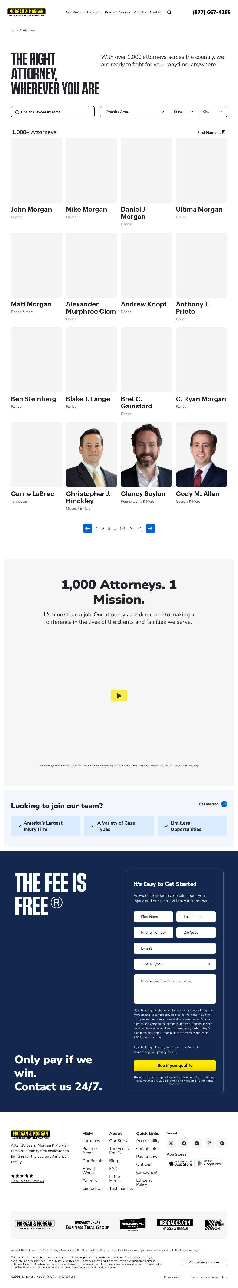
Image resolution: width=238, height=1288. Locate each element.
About (140, 12)
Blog (113, 1161)
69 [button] (122, 528)
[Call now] (211, 12)
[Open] (169, 12)
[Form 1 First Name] (153, 916)
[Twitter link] (171, 1143)
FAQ (113, 1168)
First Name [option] (206, 132)
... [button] (115, 528)
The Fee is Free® (119, 1151)
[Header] (26, 12)
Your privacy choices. (204, 1262)
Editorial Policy (144, 1182)
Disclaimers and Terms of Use (208, 1277)
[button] (162, 111)
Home (14, 30)
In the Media (115, 1178)
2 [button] (103, 528)
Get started (209, 804)
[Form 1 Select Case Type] (175, 964)
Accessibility (147, 1141)
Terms (192, 1047)
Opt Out (144, 1164)
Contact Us (92, 1188)
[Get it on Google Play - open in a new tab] (209, 1163)
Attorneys (29, 30)
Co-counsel (146, 1172)
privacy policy (166, 1052)
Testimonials (121, 1188)
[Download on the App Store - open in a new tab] (181, 1163)
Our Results (75, 12)
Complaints (146, 1149)
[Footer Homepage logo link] (40, 1134)
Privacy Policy (172, 1277)
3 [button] (109, 528)
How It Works (88, 1170)
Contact (156, 12)
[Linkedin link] (222, 1143)
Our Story (118, 1141)
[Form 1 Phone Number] (153, 932)
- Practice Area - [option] (117, 111)
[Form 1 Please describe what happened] (175, 989)
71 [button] (139, 528)
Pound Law (147, 1156)
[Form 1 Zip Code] (196, 932)
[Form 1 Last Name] (196, 916)
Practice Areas (118, 12)
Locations (94, 12)
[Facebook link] (184, 1143)
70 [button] (131, 528)
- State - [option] (178, 111)
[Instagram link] (209, 1143)
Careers (89, 1181)
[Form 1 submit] (175, 1065)
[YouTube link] (197, 1143)
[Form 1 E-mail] (175, 948)
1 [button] (97, 528)
